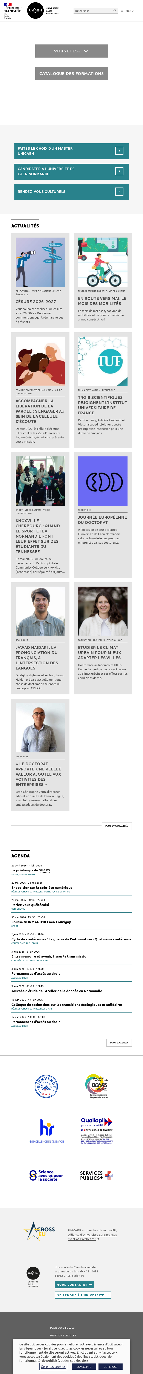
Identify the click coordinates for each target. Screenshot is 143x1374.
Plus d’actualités (116, 826)
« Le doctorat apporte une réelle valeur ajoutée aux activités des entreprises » (38, 774)
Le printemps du (30, 870)
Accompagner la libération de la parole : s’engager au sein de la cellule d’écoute (40, 411)
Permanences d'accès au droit (35, 973)
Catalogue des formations (71, 73)
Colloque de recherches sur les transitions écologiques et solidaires (67, 1004)
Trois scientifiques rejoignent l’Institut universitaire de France (102, 405)
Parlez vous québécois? (30, 904)
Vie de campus (117, 291)
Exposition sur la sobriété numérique (41, 887)
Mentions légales (63, 1335)
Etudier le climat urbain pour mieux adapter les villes (99, 652)
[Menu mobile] (127, 10)
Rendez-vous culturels (42, 192)
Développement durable (92, 291)
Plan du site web (62, 1327)
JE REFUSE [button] (110, 1366)
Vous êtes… (68, 50)
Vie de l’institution (44, 291)
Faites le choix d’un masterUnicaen (45, 151)
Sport (19, 510)
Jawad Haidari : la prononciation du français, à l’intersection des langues (37, 657)
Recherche (108, 390)
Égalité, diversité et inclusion (34, 390)
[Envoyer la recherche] (115, 11)
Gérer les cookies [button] (53, 1366)
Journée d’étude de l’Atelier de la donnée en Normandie (56, 990)
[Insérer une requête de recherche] (96, 11)
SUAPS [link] (44, 870)
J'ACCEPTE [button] (84, 1366)
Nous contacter (72, 1284)
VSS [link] (39, 433)
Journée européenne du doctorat (102, 520)
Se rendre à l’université (80, 1295)
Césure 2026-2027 (36, 301)
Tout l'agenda (119, 1043)
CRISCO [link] (36, 688)
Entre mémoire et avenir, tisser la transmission (49, 956)
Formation (84, 640)
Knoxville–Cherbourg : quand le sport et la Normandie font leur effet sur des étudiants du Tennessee (38, 536)
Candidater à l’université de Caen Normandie (46, 171)
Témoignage (114, 640)
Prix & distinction (89, 390)
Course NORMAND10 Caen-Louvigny (41, 922)
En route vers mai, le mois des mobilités (102, 301)
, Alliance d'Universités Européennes (92, 1234)
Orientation (23, 291)
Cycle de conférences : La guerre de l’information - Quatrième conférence (71, 939)
